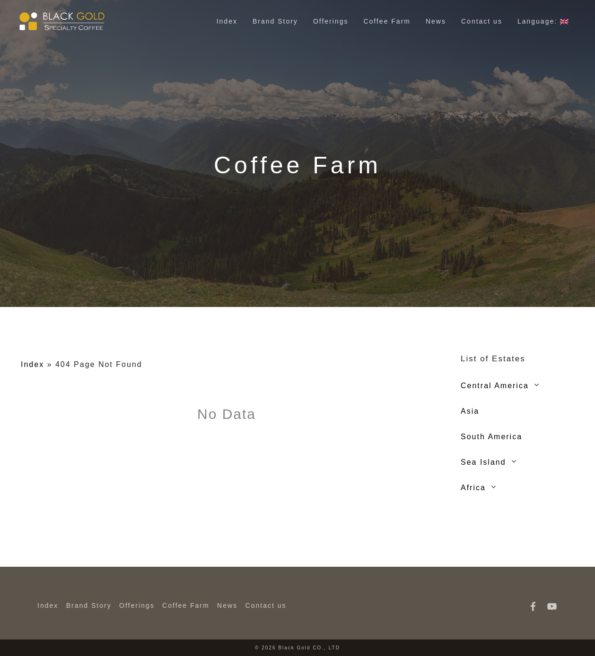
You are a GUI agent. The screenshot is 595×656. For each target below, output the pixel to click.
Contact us (481, 21)
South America (491, 437)
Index (227, 21)
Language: (543, 21)
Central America (495, 386)
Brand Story (275, 21)
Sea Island (483, 462)
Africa (473, 488)
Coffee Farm (387, 21)
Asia (470, 411)
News (436, 21)
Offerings (331, 21)
